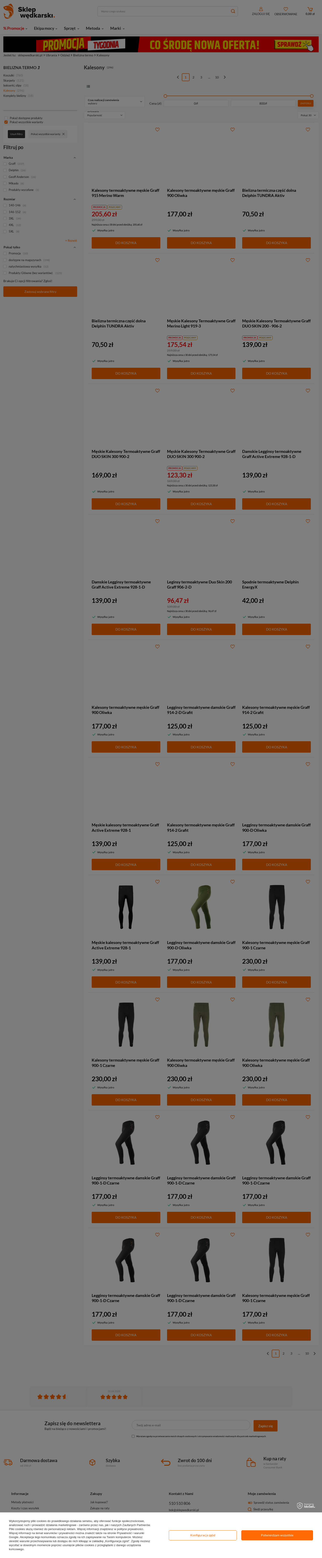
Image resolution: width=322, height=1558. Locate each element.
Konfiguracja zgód (202, 1535)
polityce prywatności (130, 1529)
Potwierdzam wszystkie (277, 1535)
